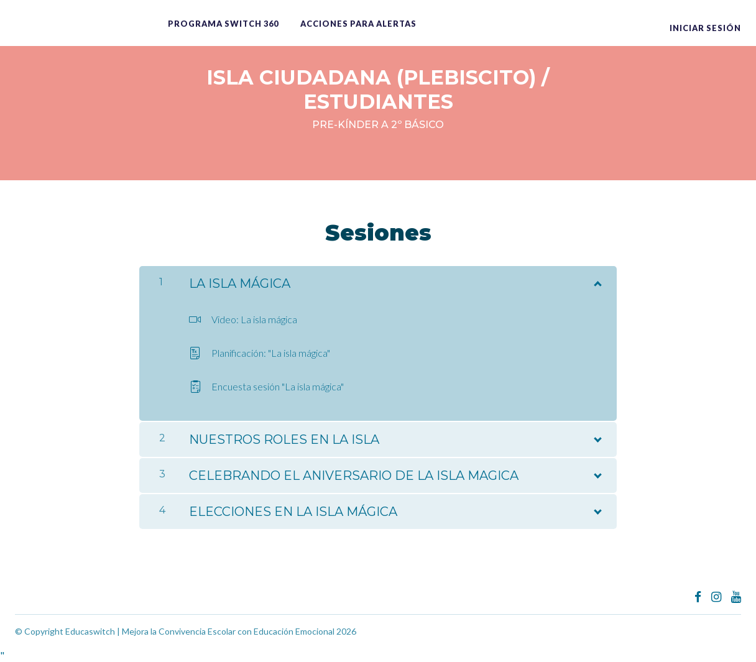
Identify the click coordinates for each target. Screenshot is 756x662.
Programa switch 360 (223, 24)
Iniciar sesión (705, 28)
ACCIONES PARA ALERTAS (358, 24)
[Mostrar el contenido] (597, 281)
